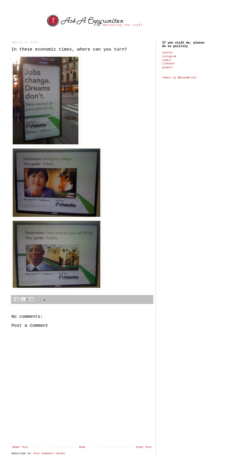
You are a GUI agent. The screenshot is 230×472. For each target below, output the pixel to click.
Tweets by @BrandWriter (179, 77)
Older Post (144, 447)
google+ (167, 67)
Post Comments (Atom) (49, 453)
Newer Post (20, 447)
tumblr (167, 60)
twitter (167, 52)
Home (82, 447)
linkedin (168, 63)
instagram (169, 56)
